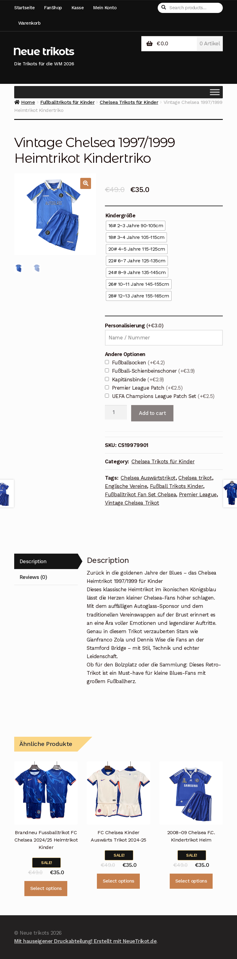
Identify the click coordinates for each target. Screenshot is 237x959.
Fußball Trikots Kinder (176, 486)
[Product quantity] (116, 412)
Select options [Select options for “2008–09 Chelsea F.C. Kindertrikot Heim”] (191, 881)
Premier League (198, 494)
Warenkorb (29, 23)
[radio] (135, 225)
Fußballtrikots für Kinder (67, 102)
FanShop (53, 7)
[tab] (46, 561)
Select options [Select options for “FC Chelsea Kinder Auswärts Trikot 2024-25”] (118, 881)
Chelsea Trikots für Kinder (129, 102)
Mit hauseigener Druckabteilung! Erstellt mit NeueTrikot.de (85, 941)
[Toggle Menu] (215, 92)
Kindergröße (120, 215)
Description (33, 561)
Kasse (78, 7)
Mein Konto (104, 7)
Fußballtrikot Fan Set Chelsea (140, 494)
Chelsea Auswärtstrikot (148, 478)
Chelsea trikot (195, 478)
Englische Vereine (126, 486)
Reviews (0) (33, 577)
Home (28, 102)
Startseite (24, 7)
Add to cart (152, 413)
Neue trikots (43, 51)
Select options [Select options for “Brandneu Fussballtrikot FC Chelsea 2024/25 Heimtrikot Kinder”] (46, 888)
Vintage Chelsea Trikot (132, 503)
